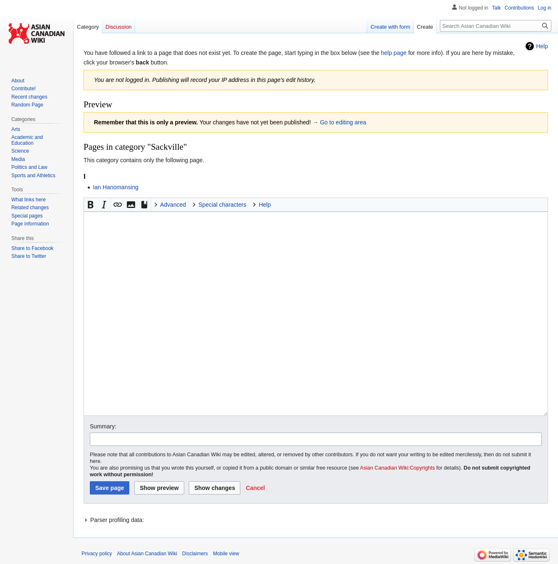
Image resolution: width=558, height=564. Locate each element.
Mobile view (226, 554)
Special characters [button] (222, 204)
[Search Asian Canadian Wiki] (495, 26)
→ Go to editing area (339, 122)
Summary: (103, 426)
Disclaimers (195, 554)
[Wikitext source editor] (316, 314)
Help (542, 46)
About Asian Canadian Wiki (147, 554)
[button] (90, 204)
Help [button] (265, 204)
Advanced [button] (173, 204)
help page (394, 52)
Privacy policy (96, 554)
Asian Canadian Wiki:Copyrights (397, 468)
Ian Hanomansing (115, 187)
